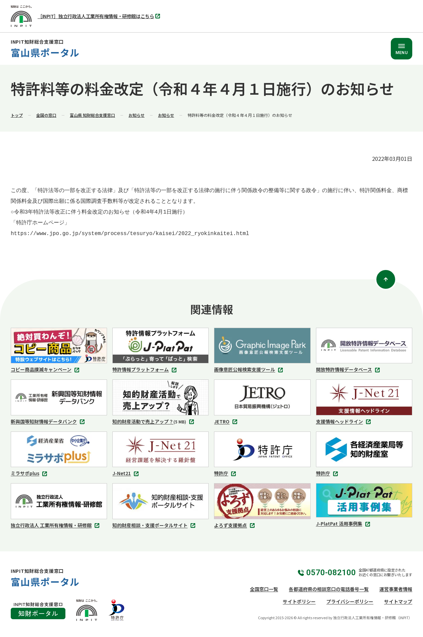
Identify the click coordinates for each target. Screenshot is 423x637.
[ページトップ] (385, 279)
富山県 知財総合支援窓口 (92, 115)
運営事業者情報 (395, 589)
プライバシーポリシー (349, 601)
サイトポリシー (299, 601)
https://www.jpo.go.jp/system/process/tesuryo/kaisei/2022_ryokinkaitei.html (130, 233)
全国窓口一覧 (264, 589)
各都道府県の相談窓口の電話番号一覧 (329, 589)
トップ (17, 115)
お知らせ (136, 115)
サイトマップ (398, 601)
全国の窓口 (46, 115)
